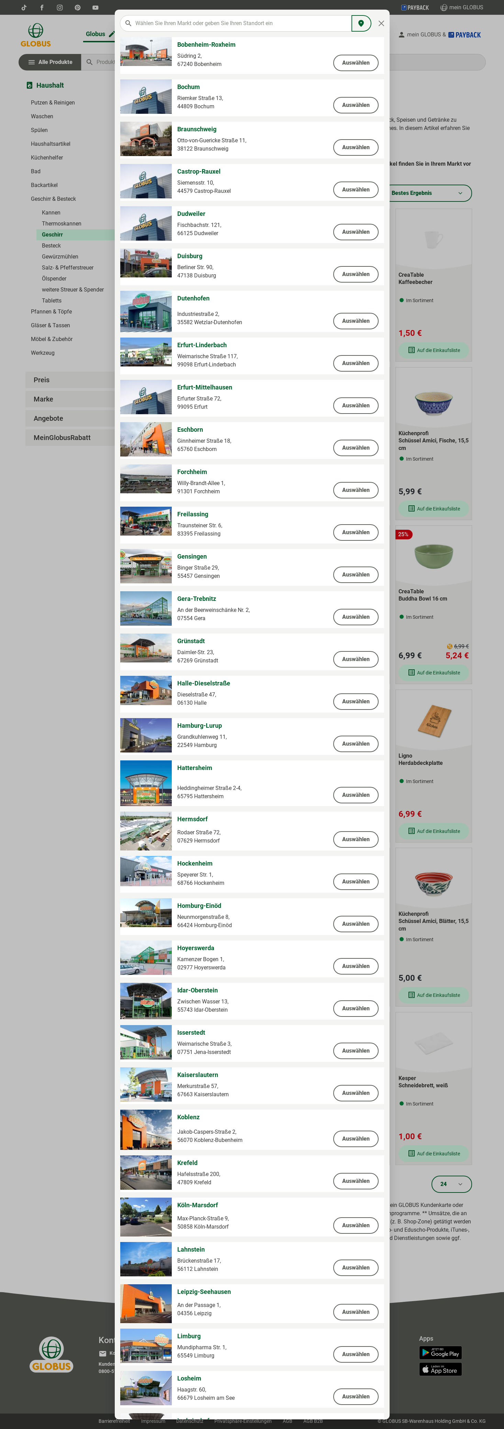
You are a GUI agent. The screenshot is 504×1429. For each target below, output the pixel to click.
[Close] (381, 23)
